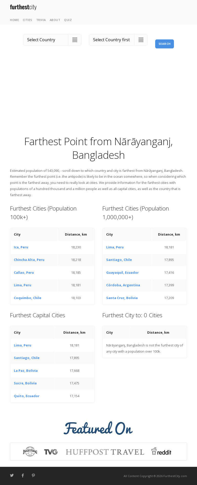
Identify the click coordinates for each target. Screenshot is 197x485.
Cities (27, 20)
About (55, 20)
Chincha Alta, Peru (29, 259)
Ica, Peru (21, 247)
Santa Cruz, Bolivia (122, 298)
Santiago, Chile (119, 259)
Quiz (68, 20)
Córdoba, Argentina (123, 285)
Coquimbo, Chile (27, 298)
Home (14, 20)
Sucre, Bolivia (25, 383)
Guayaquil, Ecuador (122, 272)
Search (165, 44)
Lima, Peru (22, 285)
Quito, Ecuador (27, 396)
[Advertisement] (98, 96)
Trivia (41, 20)
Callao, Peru (24, 272)
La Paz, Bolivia (26, 370)
